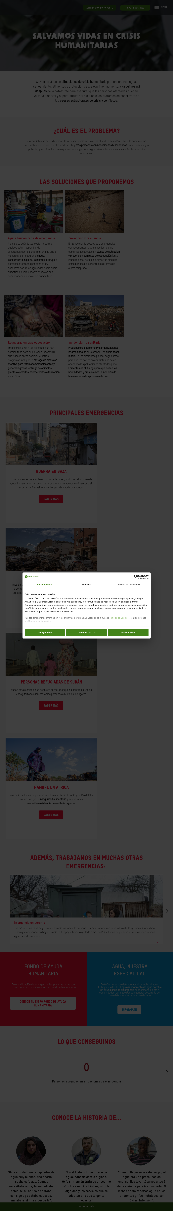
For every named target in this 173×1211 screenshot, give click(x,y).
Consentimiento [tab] (44, 584)
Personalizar (87, 632)
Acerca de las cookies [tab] (129, 584)
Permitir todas (128, 632)
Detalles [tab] (86, 584)
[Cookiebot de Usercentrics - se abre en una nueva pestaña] (136, 577)
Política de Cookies (119, 618)
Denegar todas (44, 632)
